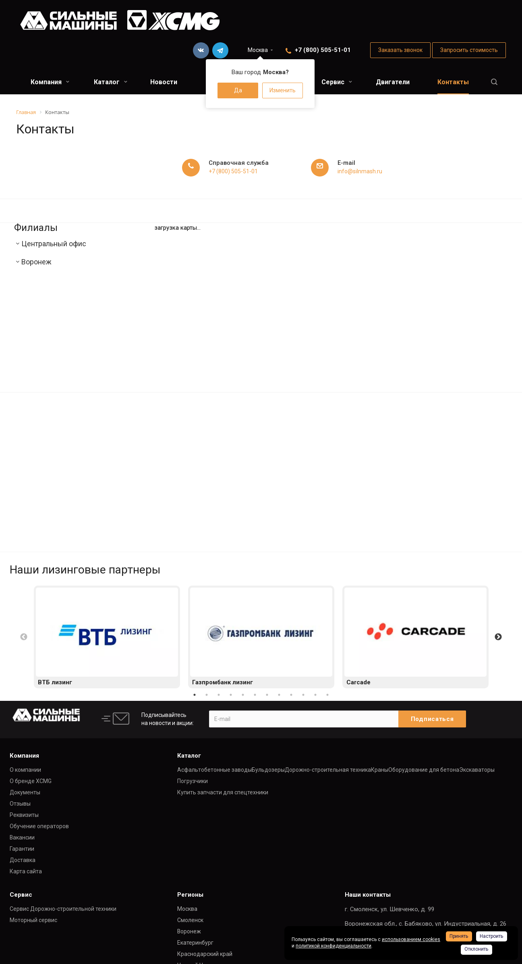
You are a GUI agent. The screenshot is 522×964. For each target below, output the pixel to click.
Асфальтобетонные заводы (214, 770)
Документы (25, 792)
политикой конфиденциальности (333, 946)
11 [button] (315, 695)
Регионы (190, 894)
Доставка (22, 860)
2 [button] (207, 695)
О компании (25, 770)
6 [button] (255, 695)
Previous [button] (24, 637)
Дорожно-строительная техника (328, 770)
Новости (163, 82)
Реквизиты (24, 815)
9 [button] (291, 695)
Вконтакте (201, 50)
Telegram (220, 50)
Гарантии (22, 849)
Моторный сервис (33, 920)
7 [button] (267, 695)
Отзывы (20, 803)
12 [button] (327, 695)
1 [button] (195, 695)
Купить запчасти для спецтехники (222, 792)
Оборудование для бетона (423, 770)
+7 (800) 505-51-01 (323, 50)
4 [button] (231, 695)
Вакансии (22, 837)
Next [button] (498, 637)
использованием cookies (411, 939)
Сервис (336, 82)
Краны (379, 770)
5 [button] (243, 695)
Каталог (110, 82)
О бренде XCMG (31, 781)
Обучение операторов (39, 826)
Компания (50, 82)
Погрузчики (192, 781)
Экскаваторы (477, 770)
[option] (107, 637)
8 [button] (279, 695)
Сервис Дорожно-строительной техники (63, 909)
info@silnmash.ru (360, 171)
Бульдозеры (268, 770)
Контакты (453, 82)
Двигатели (393, 82)
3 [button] (219, 695)
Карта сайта (26, 871)
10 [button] (303, 695)
